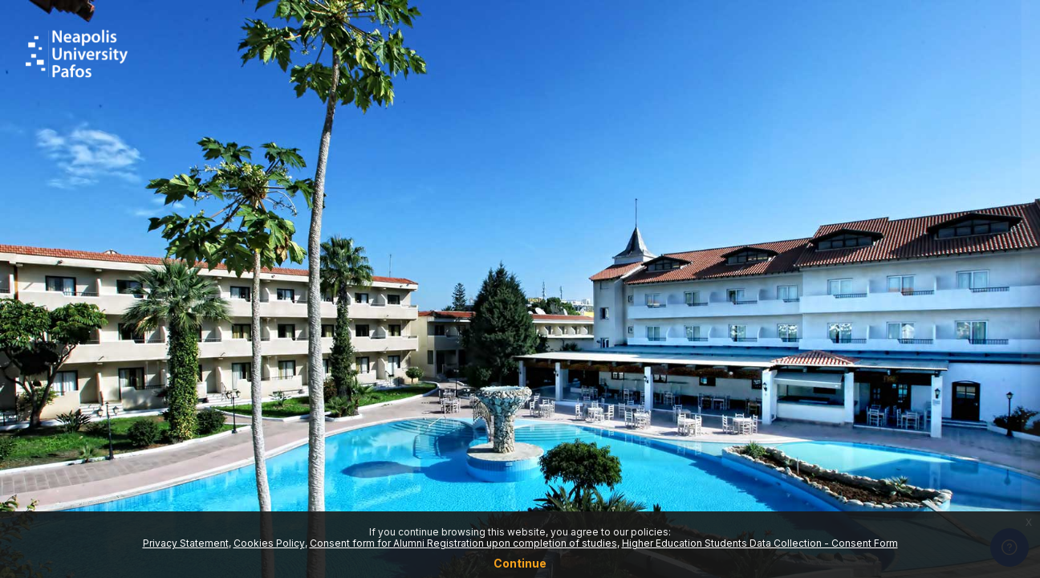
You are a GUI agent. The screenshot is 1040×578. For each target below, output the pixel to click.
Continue (520, 563)
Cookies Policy (269, 543)
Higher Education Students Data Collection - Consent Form (760, 543)
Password (755, 313)
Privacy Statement (186, 543)
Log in (871, 433)
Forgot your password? (963, 389)
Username (756, 233)
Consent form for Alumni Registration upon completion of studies (463, 543)
